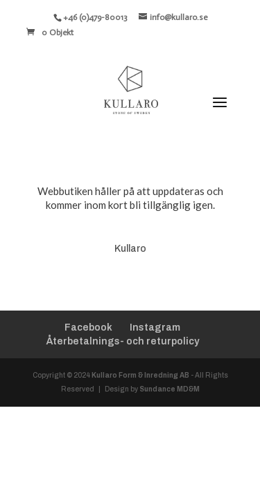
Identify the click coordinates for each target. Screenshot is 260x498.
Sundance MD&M (169, 389)
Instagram (155, 327)
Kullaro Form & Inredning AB (140, 375)
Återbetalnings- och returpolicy (122, 341)
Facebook (88, 327)
